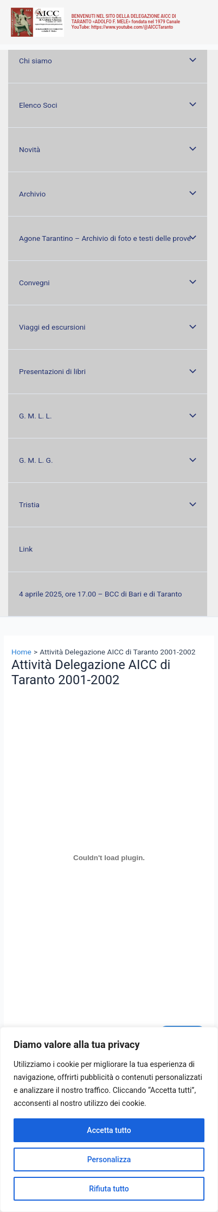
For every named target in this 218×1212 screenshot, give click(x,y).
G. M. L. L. (35, 415)
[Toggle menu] (190, 61)
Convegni (34, 282)
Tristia (29, 504)
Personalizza (109, 1159)
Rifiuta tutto (109, 1188)
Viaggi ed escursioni (52, 327)
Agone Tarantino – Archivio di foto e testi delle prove (105, 238)
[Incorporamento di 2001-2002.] (109, 858)
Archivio (32, 193)
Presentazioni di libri (52, 371)
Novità (29, 149)
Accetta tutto (109, 1130)
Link (26, 549)
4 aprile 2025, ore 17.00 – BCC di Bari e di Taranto (100, 593)
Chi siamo (35, 60)
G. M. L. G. (36, 460)
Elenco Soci (38, 105)
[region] (109, 1119)
